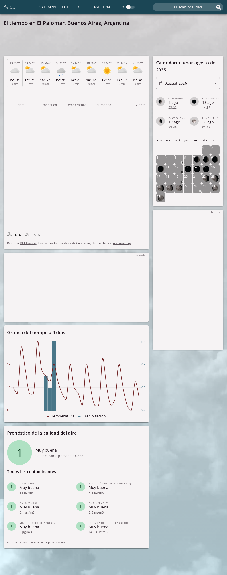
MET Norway (28, 243)
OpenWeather (55, 543)
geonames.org (121, 243)
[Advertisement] (113, 42)
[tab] (14, 73)
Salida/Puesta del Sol (60, 7)
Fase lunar (102, 7)
